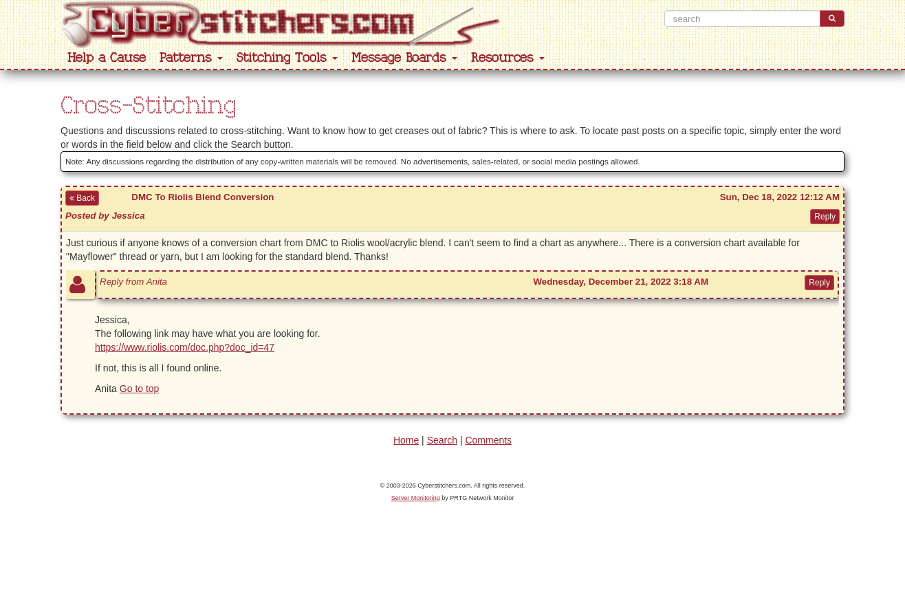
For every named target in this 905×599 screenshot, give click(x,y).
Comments (488, 440)
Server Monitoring (415, 497)
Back (82, 198)
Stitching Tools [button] (287, 58)
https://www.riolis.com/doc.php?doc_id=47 (184, 347)
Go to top (140, 388)
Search (442, 440)
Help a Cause (106, 58)
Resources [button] (508, 58)
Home (406, 440)
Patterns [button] (191, 58)
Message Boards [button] (404, 58)
